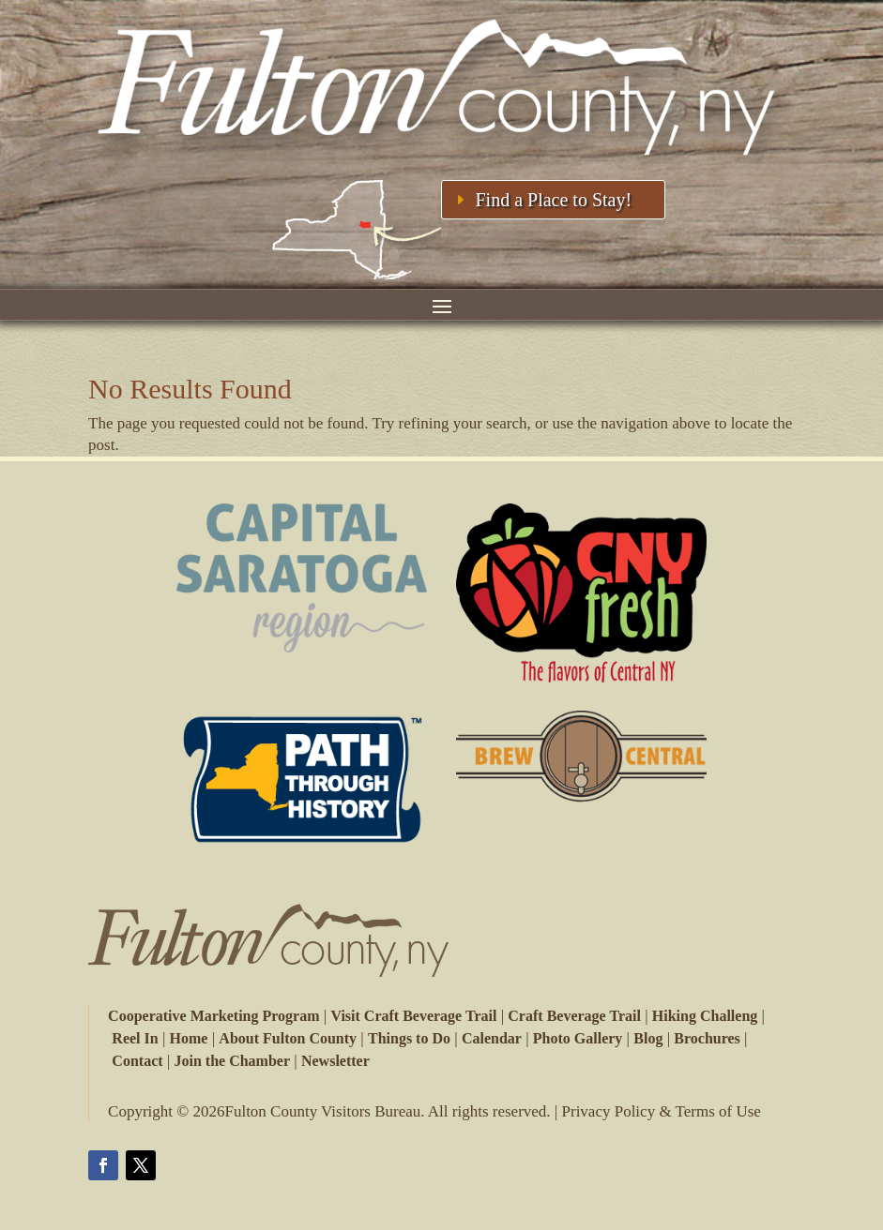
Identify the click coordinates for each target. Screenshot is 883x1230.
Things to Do (408, 1038)
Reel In (135, 1038)
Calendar (491, 1038)
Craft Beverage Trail (574, 1016)
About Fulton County (287, 1038)
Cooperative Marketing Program (213, 1016)
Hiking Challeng (704, 1016)
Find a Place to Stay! (553, 199)
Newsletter (335, 1061)
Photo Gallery (577, 1038)
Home (189, 1038)
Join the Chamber (232, 1061)
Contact (137, 1061)
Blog (647, 1038)
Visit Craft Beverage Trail (413, 1016)
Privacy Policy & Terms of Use (661, 1111)
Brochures (706, 1038)
